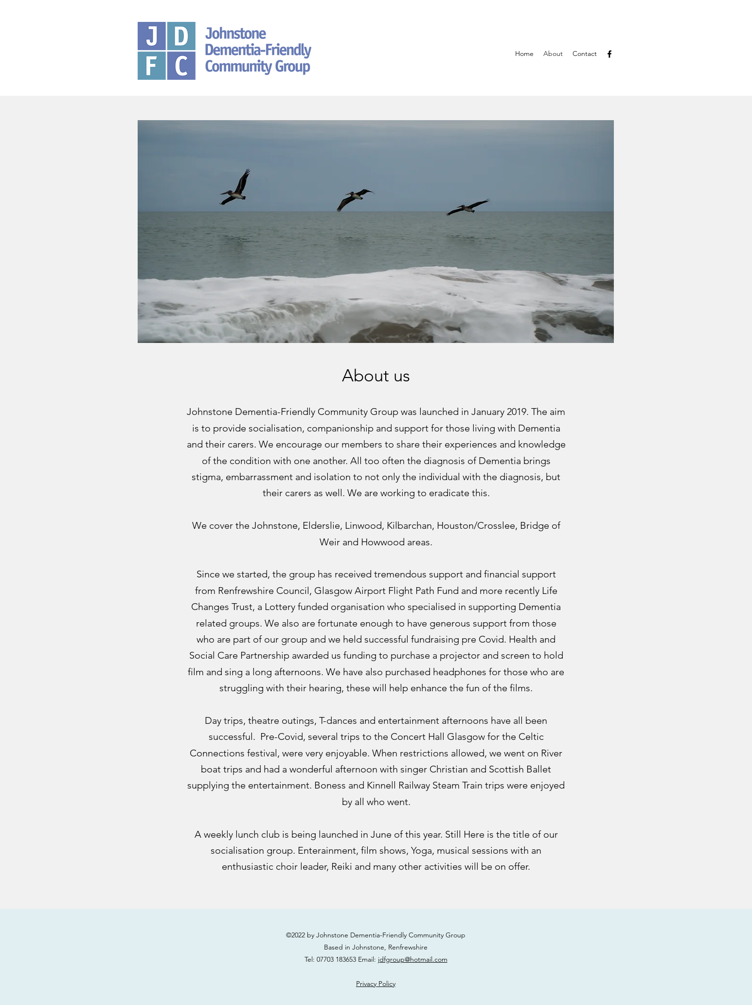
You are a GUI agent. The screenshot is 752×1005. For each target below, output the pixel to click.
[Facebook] (609, 54)
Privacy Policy (375, 983)
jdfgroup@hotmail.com (413, 959)
